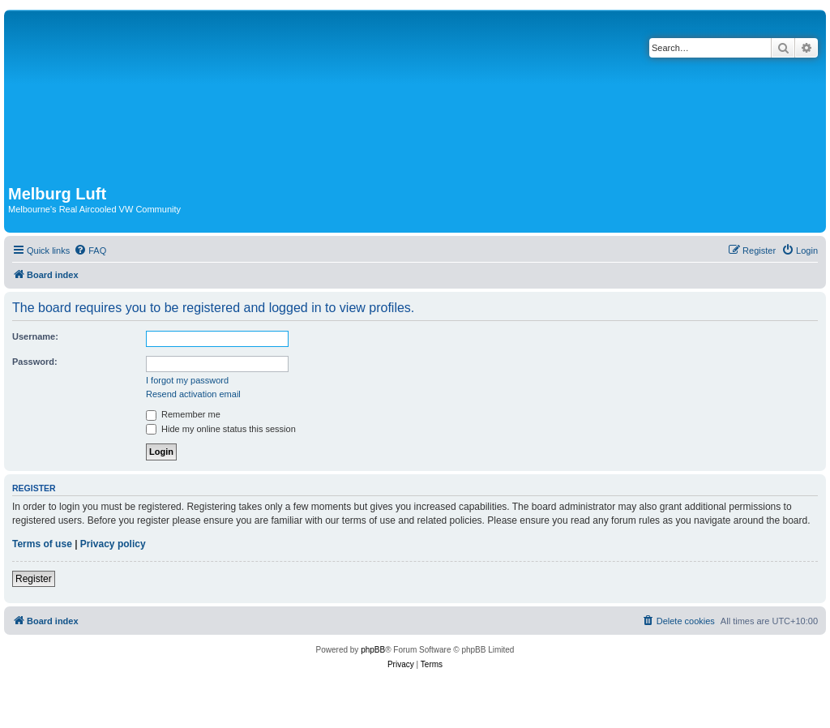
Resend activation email (193, 394)
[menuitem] (90, 250)
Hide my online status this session (221, 429)
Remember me (183, 414)
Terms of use (42, 544)
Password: (35, 361)
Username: (35, 336)
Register (33, 579)
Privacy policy (113, 544)
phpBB (373, 649)
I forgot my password (187, 380)
